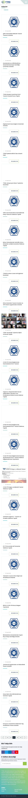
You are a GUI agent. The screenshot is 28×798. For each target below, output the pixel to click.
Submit (25, 763)
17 (14, 737)
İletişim (16, 791)
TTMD (1, 10)
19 (20, 737)
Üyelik (2, 791)
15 (7, 737)
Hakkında (3, 789)
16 (10, 737)
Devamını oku (14, 41)
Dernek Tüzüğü (18, 789)
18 (17, 737)
